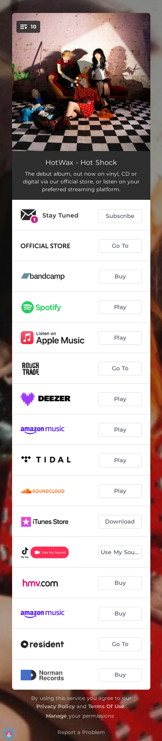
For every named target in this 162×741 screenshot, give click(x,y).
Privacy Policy (55, 706)
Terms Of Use (106, 706)
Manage (56, 716)
